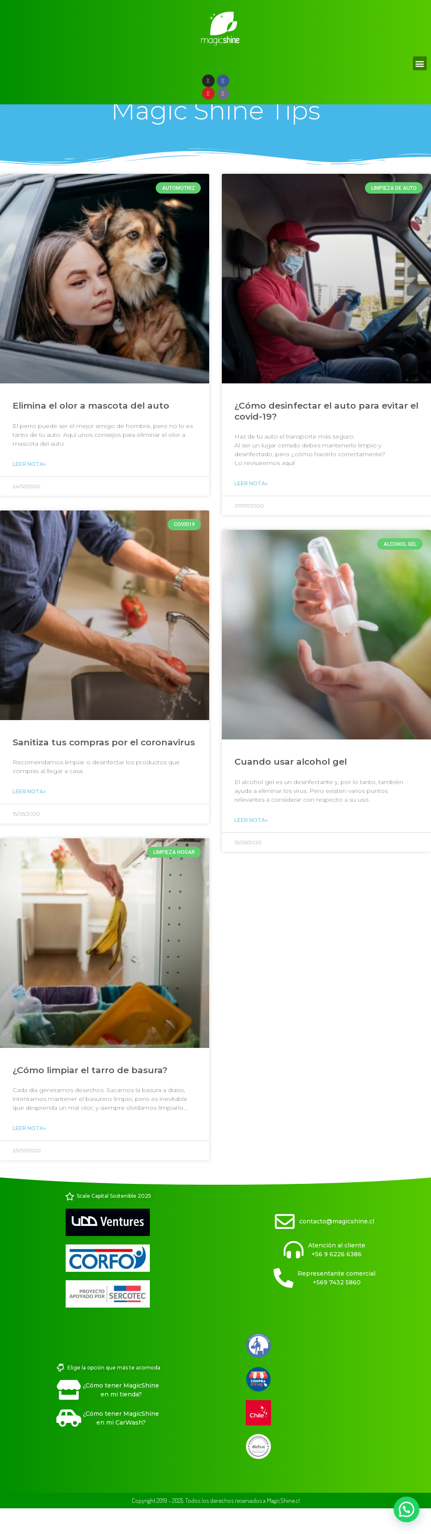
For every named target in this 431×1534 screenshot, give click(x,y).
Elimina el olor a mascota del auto (91, 430)
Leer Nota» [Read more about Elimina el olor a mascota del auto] (29, 489)
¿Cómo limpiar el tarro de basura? (90, 1095)
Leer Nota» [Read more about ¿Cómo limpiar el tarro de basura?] (29, 1153)
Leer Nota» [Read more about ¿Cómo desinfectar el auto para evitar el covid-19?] (251, 508)
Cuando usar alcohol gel (290, 787)
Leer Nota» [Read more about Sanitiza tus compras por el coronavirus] (29, 817)
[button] (420, 63)
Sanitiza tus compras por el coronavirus (104, 767)
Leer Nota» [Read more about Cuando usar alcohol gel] (251, 845)
